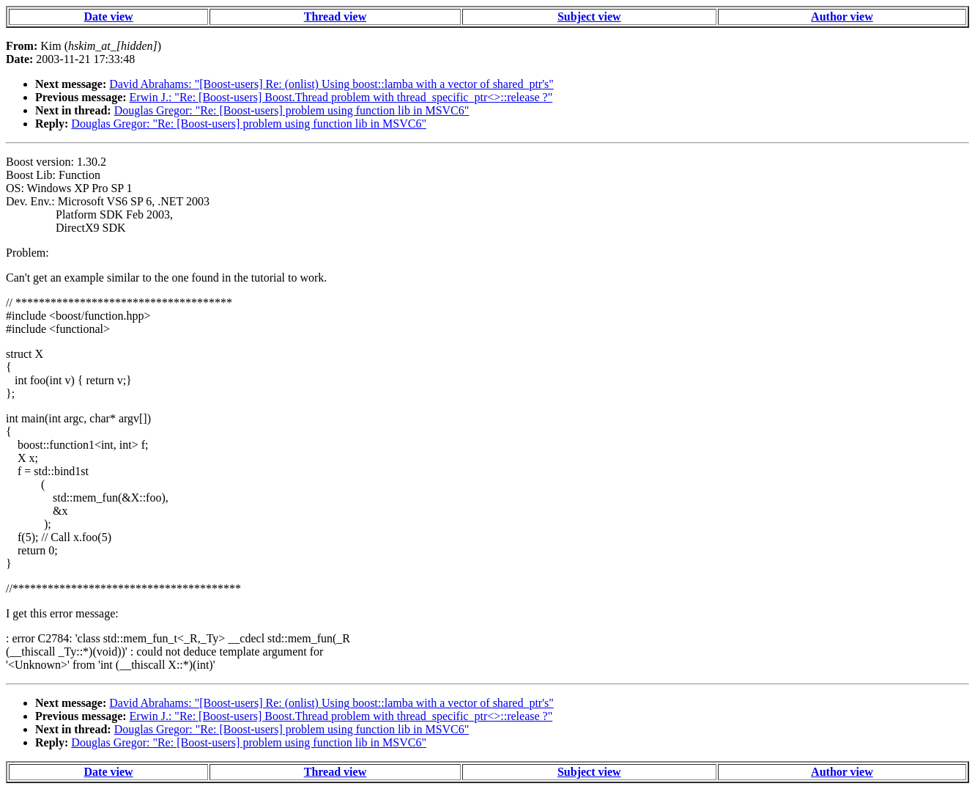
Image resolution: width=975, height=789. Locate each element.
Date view (108, 16)
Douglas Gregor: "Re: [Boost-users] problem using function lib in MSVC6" (292, 110)
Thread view (335, 16)
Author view (842, 16)
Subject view (589, 16)
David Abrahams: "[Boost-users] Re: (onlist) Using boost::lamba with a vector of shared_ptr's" (331, 84)
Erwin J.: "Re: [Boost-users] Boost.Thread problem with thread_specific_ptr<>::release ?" (341, 97)
